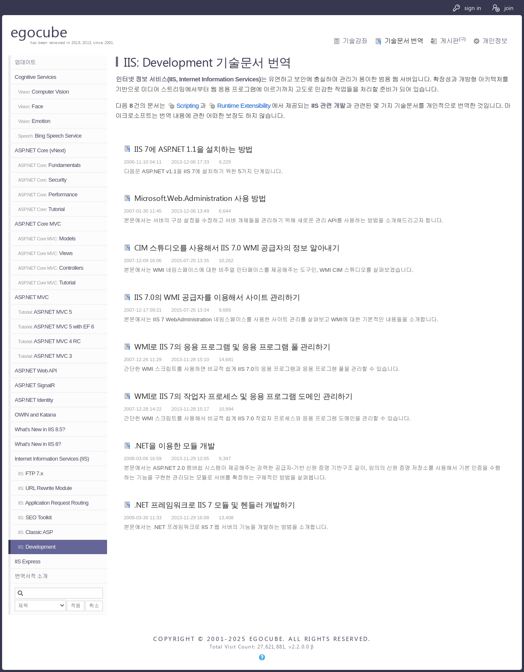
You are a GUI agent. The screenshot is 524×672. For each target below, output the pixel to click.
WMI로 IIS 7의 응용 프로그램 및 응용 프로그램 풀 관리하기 (232, 346)
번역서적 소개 (31, 576)
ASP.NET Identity (34, 400)
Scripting (187, 105)
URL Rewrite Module (45, 488)
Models (47, 238)
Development (36, 547)
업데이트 (25, 62)
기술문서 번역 (403, 40)
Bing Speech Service (49, 136)
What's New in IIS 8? (38, 444)
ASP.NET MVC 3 (45, 356)
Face (30, 106)
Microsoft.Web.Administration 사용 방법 (200, 198)
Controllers (50, 268)
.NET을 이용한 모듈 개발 (174, 445)
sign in (466, 8)
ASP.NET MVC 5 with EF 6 (56, 326)
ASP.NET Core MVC (38, 224)
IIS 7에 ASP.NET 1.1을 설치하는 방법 (193, 149)
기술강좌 (355, 40)
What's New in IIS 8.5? (40, 429)
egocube (38, 31)
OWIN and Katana (35, 415)
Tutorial (41, 209)
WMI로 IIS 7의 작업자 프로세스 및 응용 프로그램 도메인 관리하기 (243, 396)
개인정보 (494, 40)
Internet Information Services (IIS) (52, 459)
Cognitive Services (35, 77)
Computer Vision (43, 92)
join (502, 8)
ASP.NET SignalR (35, 385)
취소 (94, 606)
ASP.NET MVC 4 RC (49, 341)
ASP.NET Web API (36, 370)
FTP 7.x (30, 473)
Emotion (34, 121)
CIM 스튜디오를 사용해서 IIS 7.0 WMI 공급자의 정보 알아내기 (237, 247)
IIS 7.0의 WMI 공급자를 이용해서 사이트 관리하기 (217, 297)
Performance (47, 194)
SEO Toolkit (35, 517)
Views (45, 253)
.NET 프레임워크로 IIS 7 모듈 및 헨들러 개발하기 (214, 504)
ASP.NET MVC (32, 297)
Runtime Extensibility (243, 105)
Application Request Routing (53, 503)
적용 (76, 606)
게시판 (452, 40)
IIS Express (27, 561)
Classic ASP (35, 532)
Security (42, 180)
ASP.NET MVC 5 (45, 312)
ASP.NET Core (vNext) (40, 150)
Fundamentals (49, 165)
